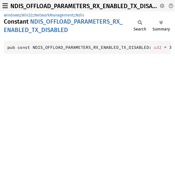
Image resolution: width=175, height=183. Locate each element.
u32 (158, 47)
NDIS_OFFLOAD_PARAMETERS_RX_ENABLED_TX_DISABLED (88, 6)
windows (11, 15)
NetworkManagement (54, 15)
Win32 (26, 15)
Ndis (80, 15)
